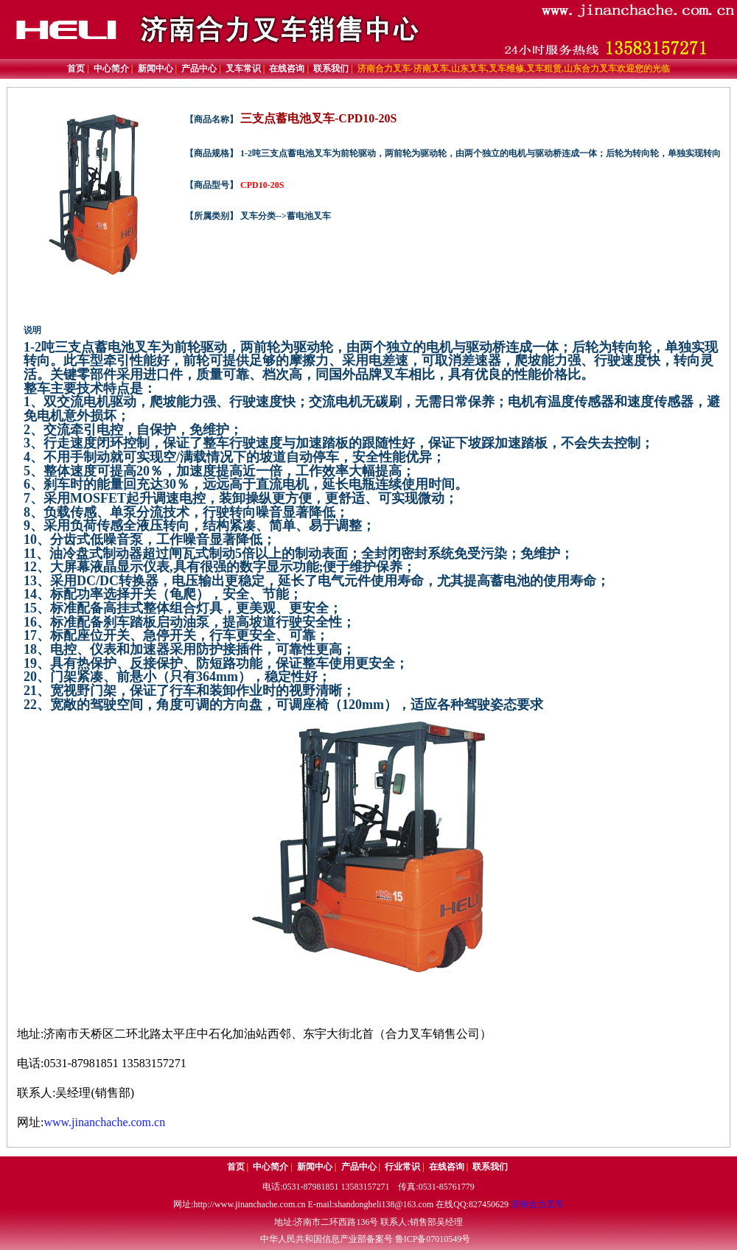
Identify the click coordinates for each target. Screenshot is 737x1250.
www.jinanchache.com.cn (104, 1122)
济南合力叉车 (537, 1204)
